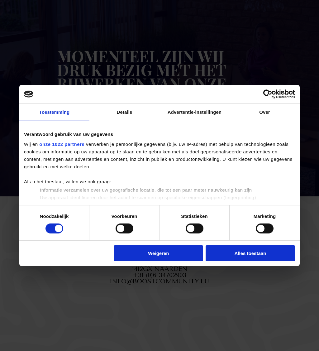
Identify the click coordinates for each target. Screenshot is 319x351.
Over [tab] (264, 112)
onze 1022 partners (61, 144)
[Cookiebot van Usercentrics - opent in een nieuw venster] (267, 94)
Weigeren (158, 253)
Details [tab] (124, 112)
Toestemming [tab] (54, 112)
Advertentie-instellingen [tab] (194, 112)
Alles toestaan (250, 253)
